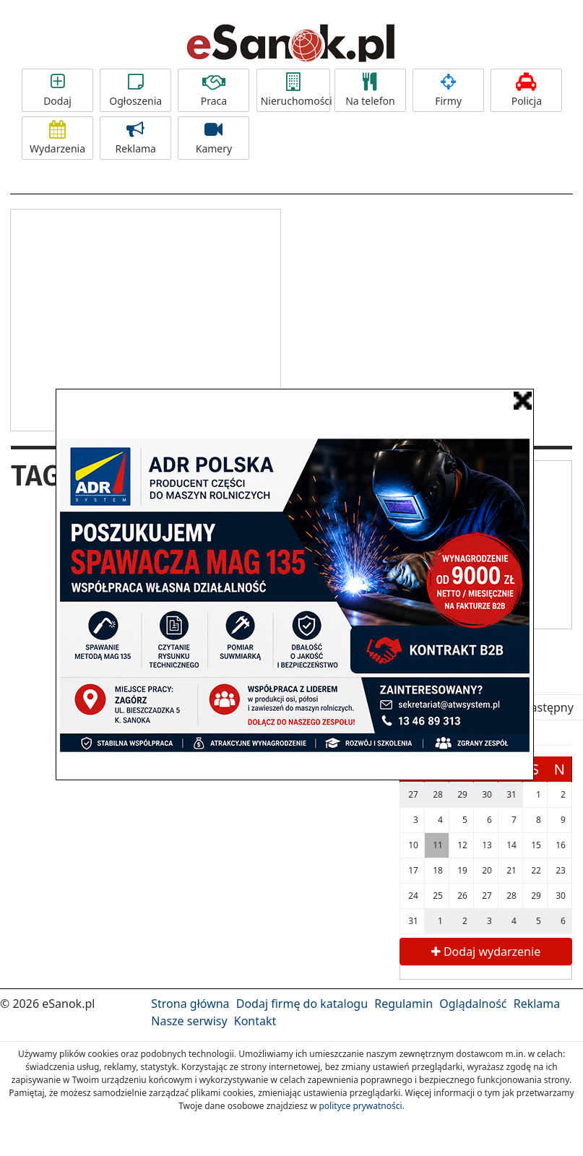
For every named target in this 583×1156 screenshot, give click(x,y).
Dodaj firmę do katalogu (302, 1004)
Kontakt (255, 1021)
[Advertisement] (145, 318)
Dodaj (57, 90)
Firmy (448, 90)
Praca (213, 90)
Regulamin (403, 1004)
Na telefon (370, 90)
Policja (526, 90)
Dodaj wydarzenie (485, 951)
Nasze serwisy (189, 1021)
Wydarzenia (57, 138)
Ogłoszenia (135, 90)
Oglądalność (472, 1004)
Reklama (135, 138)
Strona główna (190, 1004)
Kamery (213, 138)
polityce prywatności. (361, 1106)
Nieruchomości (295, 90)
